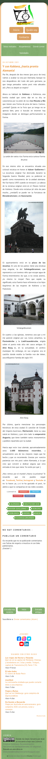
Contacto (24, 37)
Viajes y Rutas (11, 691)
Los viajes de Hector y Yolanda (19, 657)
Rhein (38, 513)
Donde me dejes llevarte (17, 756)
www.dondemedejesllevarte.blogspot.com (21, 751)
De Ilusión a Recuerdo (15, 702)
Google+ (24, 491)
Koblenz (37, 508)
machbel (9, 680)
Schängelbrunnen (25, 518)
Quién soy (31, 30)
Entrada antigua (38, 610)
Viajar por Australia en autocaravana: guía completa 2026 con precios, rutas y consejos (22, 707)
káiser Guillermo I (18, 508)
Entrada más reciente (9, 610)
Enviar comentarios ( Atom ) (26, 619)
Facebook (10, 480)
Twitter (19, 480)
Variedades (24, 53)
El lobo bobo (11, 671)
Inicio (16, 30)
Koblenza (14, 513)
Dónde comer (39, 46)
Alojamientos (24, 46)
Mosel (27, 513)
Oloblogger (37, 756)
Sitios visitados (9, 46)
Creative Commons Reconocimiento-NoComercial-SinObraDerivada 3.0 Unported (22, 745)
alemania (15, 504)
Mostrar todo (41, 716)
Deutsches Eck (32, 504)
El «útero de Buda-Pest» (15, 673)
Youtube (39, 480)
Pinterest (18, 496)
